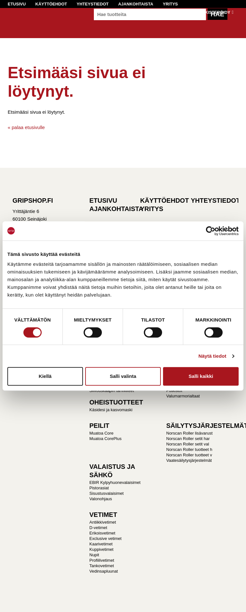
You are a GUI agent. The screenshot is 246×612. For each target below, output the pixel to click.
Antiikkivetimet (102, 522)
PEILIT (99, 425)
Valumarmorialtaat (183, 396)
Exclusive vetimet (105, 538)
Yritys (170, 4)
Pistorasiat (99, 488)
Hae (217, 19)
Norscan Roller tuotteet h (189, 449)
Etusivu (17, 4)
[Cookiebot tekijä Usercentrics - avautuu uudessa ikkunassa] (211, 231)
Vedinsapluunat (103, 571)
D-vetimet (98, 527)
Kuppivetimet (101, 549)
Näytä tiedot (212, 356)
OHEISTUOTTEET (116, 402)
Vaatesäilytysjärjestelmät (189, 460)
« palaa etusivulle (26, 127)
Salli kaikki (201, 376)
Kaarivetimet (100, 544)
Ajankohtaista (135, 4)
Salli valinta (123, 376)
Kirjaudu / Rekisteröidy (202, 12)
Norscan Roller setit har (188, 438)
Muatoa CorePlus (105, 438)
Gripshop (19, 24)
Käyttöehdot (51, 4)
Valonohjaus (100, 498)
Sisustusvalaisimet (106, 493)
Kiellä (45, 376)
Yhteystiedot (93, 4)
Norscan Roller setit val (187, 444)
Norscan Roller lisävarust (189, 433)
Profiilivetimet (101, 560)
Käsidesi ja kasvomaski (110, 409)
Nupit (94, 554)
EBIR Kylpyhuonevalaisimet (115, 482)
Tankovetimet (101, 565)
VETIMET (103, 514)
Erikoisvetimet (102, 533)
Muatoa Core (101, 433)
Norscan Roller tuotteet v (189, 455)
